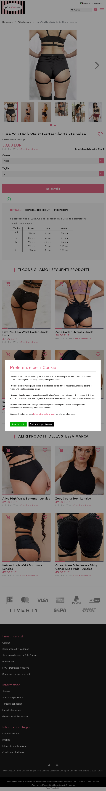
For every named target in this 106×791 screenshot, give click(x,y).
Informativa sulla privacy (44, 414)
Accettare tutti (18, 424)
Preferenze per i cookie (41, 424)
